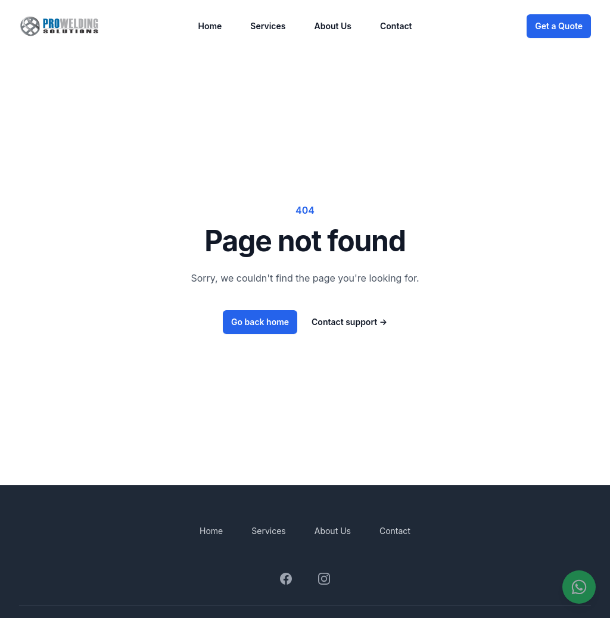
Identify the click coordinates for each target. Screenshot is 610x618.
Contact (396, 26)
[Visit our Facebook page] (286, 579)
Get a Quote (559, 26)
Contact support (349, 322)
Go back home (260, 322)
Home (210, 26)
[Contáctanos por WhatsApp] (579, 587)
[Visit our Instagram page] (324, 579)
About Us (333, 26)
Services (267, 26)
